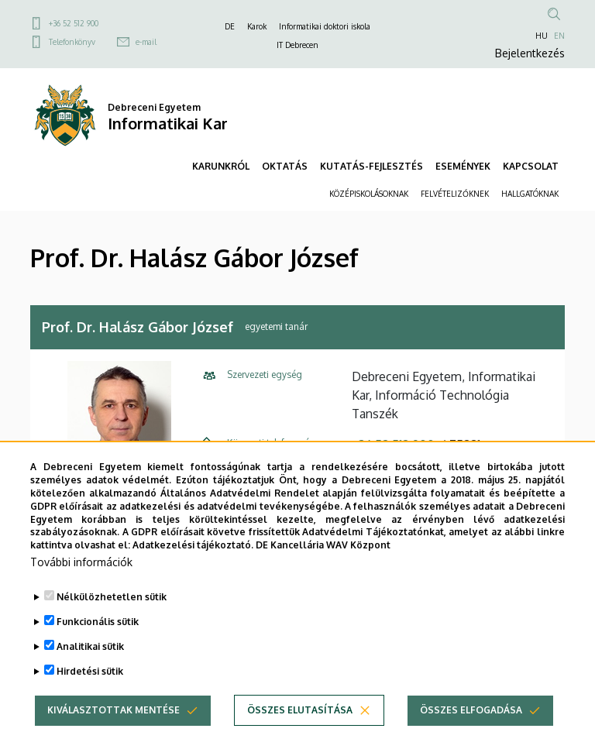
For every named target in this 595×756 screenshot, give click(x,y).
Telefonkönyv (72, 41)
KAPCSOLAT (531, 166)
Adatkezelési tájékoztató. (192, 550)
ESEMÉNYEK (462, 166)
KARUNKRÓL (220, 166)
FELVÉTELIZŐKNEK (455, 193)
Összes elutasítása (300, 715)
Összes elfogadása (471, 715)
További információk (81, 567)
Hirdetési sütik (90, 676)
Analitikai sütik (90, 652)
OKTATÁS (285, 166)
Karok (257, 26)
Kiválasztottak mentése (113, 715)
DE (230, 26)
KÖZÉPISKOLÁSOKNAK (368, 193)
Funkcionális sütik (98, 627)
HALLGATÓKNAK (530, 193)
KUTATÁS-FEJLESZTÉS (371, 166)
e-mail (146, 41)
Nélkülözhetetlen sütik (112, 602)
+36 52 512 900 (73, 23)
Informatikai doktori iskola (324, 26)
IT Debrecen (297, 45)
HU (541, 35)
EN (559, 35)
